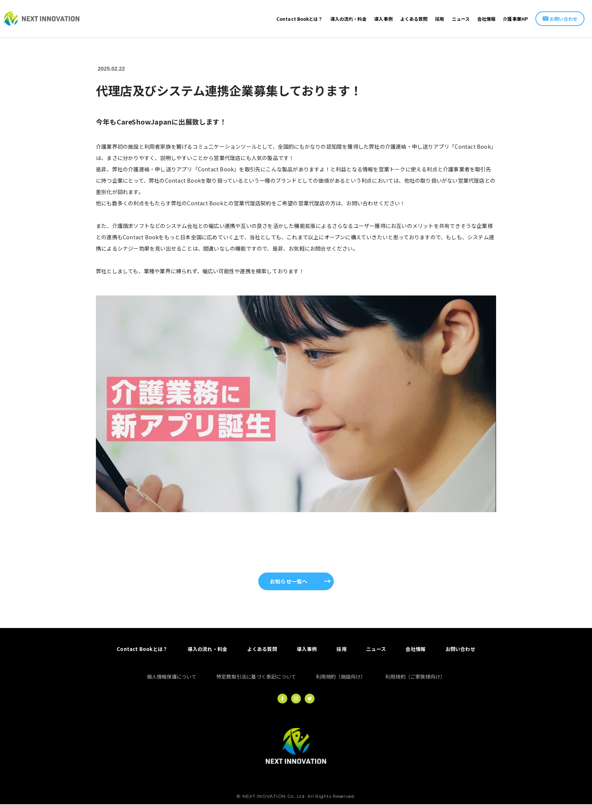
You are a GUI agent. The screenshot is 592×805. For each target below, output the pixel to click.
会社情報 (416, 649)
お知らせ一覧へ (288, 581)
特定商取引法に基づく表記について (256, 676)
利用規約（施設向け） (341, 676)
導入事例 (307, 649)
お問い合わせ (560, 18)
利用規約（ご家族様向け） (416, 676)
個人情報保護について (171, 676)
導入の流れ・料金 (207, 649)
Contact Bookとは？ (141, 649)
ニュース (376, 649)
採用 (342, 649)
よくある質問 (261, 649)
